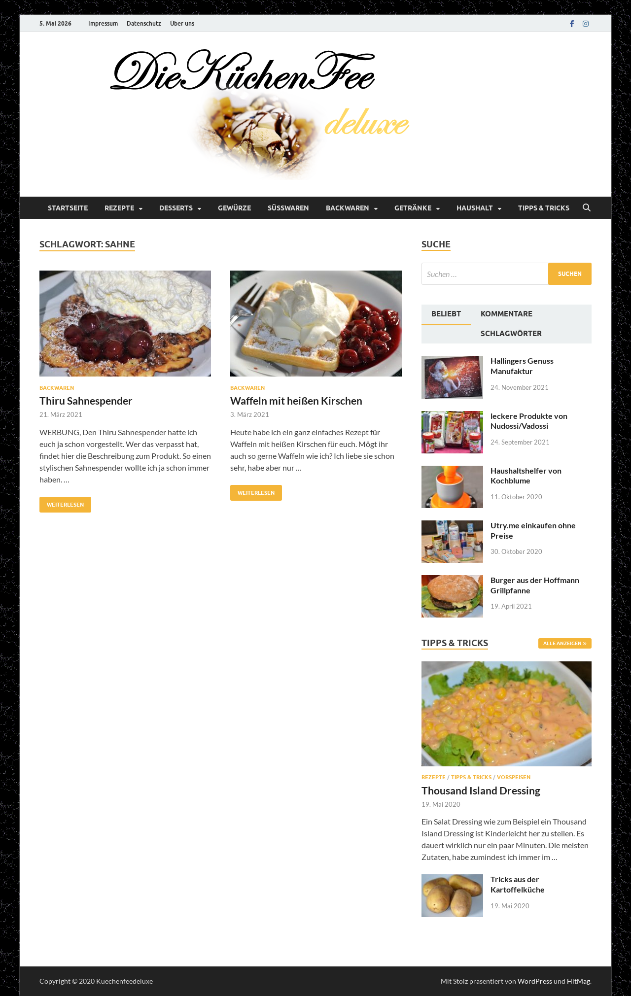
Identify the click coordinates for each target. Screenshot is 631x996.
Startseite (68, 208)
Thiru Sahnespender (86, 400)
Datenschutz (144, 23)
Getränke (412, 208)
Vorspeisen (513, 777)
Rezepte (119, 208)
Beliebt (446, 313)
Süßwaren (288, 208)
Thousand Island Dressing (480, 790)
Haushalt (474, 208)
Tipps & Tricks (543, 208)
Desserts (176, 208)
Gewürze (234, 208)
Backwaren (347, 208)
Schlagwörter (511, 333)
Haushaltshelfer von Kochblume (526, 475)
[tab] (446, 315)
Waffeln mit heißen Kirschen (296, 400)
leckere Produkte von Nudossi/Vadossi (529, 421)
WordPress (535, 981)
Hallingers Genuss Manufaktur (522, 366)
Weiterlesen (61, 502)
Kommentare (506, 313)
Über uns (182, 23)
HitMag (578, 981)
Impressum (103, 23)
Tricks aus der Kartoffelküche (518, 884)
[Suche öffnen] (586, 208)
